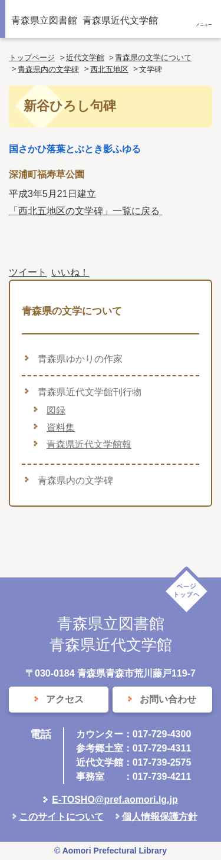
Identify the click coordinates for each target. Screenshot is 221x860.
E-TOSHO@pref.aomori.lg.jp (115, 800)
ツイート (28, 272)
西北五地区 (109, 69)
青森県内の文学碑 (48, 69)
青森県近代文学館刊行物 (89, 392)
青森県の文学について (153, 57)
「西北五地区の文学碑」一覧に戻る (85, 211)
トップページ (32, 57)
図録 (56, 410)
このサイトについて (61, 817)
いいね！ (70, 272)
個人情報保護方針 (159, 817)
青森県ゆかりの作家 (80, 359)
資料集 (61, 427)
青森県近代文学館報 (89, 444)
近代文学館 (85, 57)
